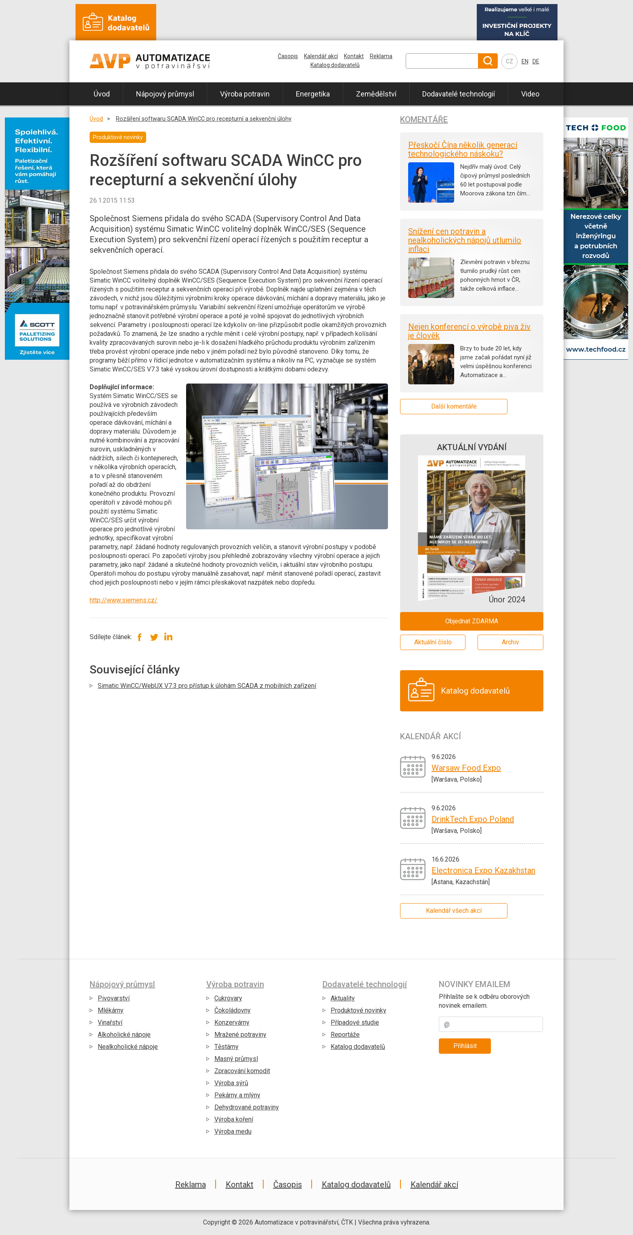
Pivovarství (114, 998)
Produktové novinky (358, 1010)
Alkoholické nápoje (124, 1034)
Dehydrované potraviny (246, 1107)
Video (530, 94)
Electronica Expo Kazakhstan (483, 870)
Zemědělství (376, 94)
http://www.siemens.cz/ (123, 600)
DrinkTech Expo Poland (473, 819)
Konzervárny (231, 1022)
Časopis (288, 56)
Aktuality (343, 998)
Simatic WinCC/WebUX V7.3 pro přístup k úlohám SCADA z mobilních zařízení (207, 686)
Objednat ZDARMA (471, 621)
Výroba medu (233, 1131)
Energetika (313, 94)
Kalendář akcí (321, 56)
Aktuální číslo (433, 642)
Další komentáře (454, 406)
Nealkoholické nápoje (128, 1046)
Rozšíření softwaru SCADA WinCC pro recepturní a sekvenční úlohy (203, 118)
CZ (509, 61)
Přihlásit (465, 1046)
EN (525, 61)
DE (535, 61)
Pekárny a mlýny (237, 1095)
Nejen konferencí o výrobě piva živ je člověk (469, 331)
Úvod (102, 94)
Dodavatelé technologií (458, 94)
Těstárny (226, 1046)
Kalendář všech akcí (454, 910)
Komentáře (424, 119)
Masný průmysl (236, 1059)
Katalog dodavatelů (335, 65)
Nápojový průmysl (165, 94)
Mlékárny (111, 1010)
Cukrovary (228, 998)
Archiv (510, 642)
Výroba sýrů (231, 1083)
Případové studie (355, 1022)
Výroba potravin (245, 94)
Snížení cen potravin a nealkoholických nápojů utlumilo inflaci (464, 240)
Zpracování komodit (242, 1071)
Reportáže (345, 1034)
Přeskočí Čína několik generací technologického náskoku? (462, 149)
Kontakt (354, 56)
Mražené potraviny (240, 1034)
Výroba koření (233, 1119)
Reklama (381, 56)
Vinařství (110, 1022)
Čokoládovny (232, 1010)
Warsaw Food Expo (466, 768)
